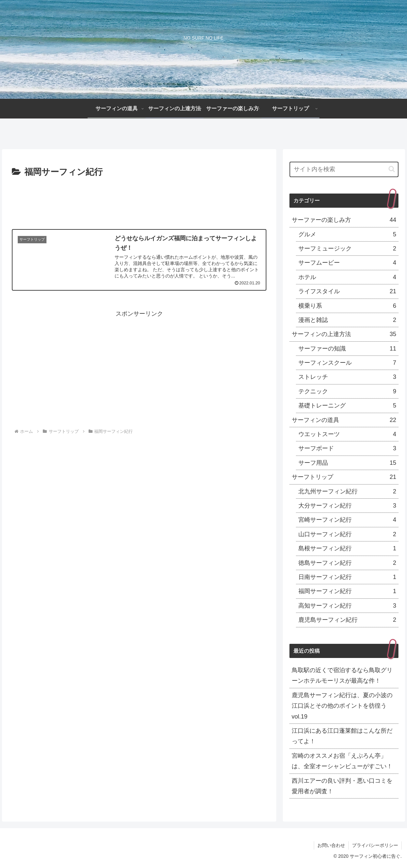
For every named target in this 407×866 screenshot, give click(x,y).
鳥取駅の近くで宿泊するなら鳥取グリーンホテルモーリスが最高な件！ (342, 675)
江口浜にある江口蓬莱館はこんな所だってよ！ (342, 736)
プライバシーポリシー (375, 845)
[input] (344, 169)
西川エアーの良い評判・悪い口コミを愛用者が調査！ (342, 786)
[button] (391, 169)
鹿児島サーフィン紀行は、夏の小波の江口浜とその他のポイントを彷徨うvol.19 (342, 706)
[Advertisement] (139, 198)
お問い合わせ (331, 845)
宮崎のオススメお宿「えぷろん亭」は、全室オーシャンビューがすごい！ (342, 761)
